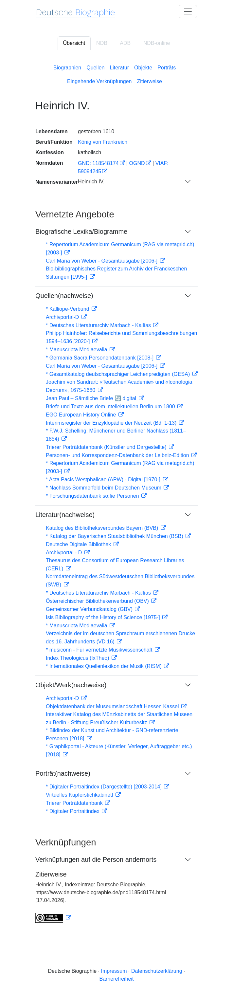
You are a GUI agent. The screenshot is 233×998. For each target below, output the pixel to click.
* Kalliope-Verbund (68, 309)
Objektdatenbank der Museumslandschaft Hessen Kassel (113, 706)
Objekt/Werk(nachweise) (70, 685)
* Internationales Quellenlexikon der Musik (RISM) (104, 666)
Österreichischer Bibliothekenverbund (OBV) (98, 601)
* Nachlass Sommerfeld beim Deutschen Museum (104, 487)
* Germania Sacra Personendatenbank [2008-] (100, 357)
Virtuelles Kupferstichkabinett (80, 795)
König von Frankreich (102, 142)
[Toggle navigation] (188, 11)
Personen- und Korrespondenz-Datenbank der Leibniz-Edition (118, 455)
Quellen (95, 67)
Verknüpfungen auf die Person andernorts (95, 859)
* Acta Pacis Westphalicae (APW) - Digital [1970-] (104, 479)
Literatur (119, 67)
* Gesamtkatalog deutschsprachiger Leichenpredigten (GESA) (118, 374)
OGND (137, 163)
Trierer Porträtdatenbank (75, 803)
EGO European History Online (81, 414)
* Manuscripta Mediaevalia (77, 349)
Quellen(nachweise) (64, 295)
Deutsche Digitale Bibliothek (79, 544)
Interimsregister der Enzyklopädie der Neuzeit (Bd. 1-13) (112, 423)
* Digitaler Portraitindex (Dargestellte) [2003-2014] (104, 786)
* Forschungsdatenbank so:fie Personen (93, 496)
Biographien (67, 67)
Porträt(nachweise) (62, 773)
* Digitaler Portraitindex (73, 811)
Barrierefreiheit (116, 979)
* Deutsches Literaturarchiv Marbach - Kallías (99, 325)
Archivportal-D (63, 317)
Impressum (114, 971)
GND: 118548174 (98, 163)
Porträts (166, 67)
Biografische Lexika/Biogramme (81, 231)
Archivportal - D (64, 552)
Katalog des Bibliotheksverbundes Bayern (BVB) (103, 528)
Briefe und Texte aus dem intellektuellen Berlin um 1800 (111, 406)
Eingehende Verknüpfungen (99, 81)
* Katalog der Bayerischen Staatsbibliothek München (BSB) (115, 536)
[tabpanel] (116, 492)
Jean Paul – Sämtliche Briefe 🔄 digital (92, 398)
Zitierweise (149, 81)
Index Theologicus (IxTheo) (78, 658)
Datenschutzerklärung (156, 971)
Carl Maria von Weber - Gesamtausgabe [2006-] (102, 261)
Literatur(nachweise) (65, 514)
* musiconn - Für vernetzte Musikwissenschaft (100, 650)
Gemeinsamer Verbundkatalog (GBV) (90, 609)
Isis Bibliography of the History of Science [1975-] (103, 617)
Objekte (143, 67)
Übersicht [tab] (74, 43)
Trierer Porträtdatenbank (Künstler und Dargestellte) (107, 447)
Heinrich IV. (91, 181)
